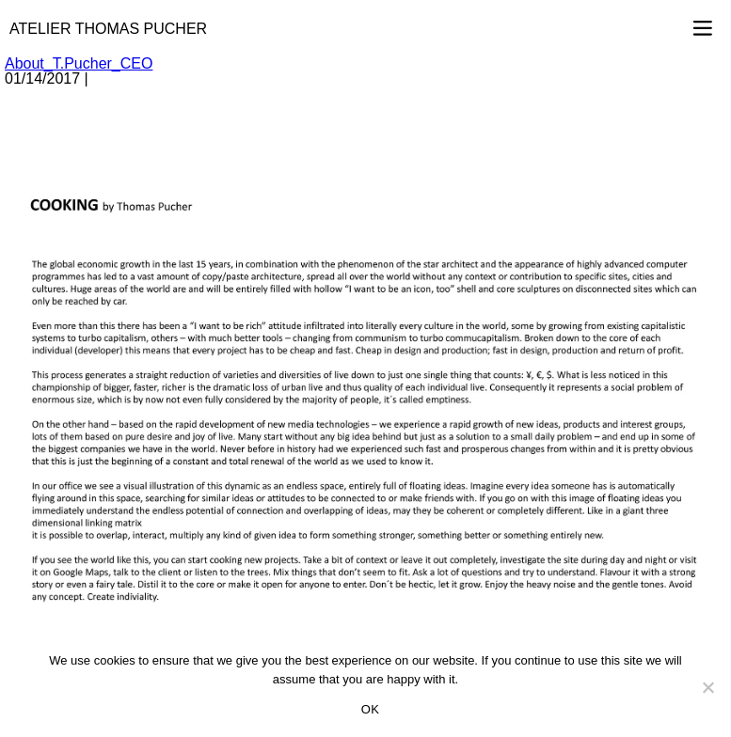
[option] (365, 396)
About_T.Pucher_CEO (78, 63)
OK (370, 709)
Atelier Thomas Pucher (108, 29)
